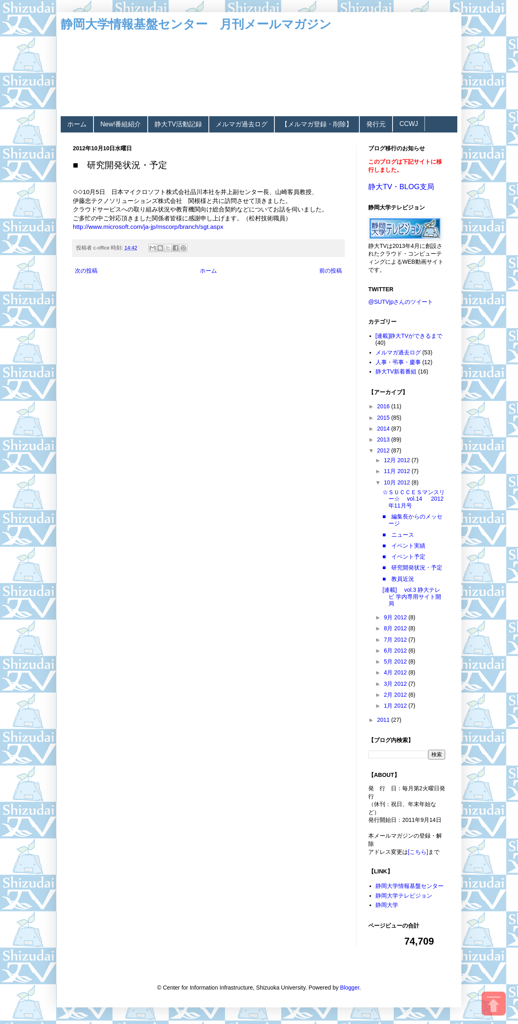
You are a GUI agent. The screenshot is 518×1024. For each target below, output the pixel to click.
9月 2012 (396, 617)
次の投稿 (86, 270)
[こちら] (418, 852)
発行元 (376, 124)
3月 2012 (396, 684)
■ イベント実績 (406, 545)
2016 (384, 406)
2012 (384, 450)
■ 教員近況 (401, 579)
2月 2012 (396, 694)
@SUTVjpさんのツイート (400, 302)
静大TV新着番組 (396, 371)
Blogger (349, 987)
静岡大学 (387, 905)
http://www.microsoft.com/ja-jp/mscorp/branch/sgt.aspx (148, 226)
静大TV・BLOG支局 (401, 187)
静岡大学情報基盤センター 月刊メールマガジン (196, 24)
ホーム (77, 124)
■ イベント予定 (403, 556)
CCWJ (408, 123)
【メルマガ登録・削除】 (316, 124)
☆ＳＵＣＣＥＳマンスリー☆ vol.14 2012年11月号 (413, 499)
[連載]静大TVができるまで (409, 336)
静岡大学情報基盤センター (410, 886)
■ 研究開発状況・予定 (412, 567)
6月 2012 (396, 650)
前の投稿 (330, 270)
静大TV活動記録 (178, 124)
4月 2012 (396, 672)
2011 (384, 720)
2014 (384, 428)
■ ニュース (398, 534)
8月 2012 (396, 628)
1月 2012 (396, 705)
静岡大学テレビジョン (404, 895)
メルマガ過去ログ (241, 124)
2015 (384, 417)
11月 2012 (398, 471)
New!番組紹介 (120, 124)
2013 (384, 439)
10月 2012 (398, 482)
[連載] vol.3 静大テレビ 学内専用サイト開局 (411, 597)
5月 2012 (396, 661)
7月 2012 (396, 639)
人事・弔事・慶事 (398, 362)
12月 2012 (398, 460)
